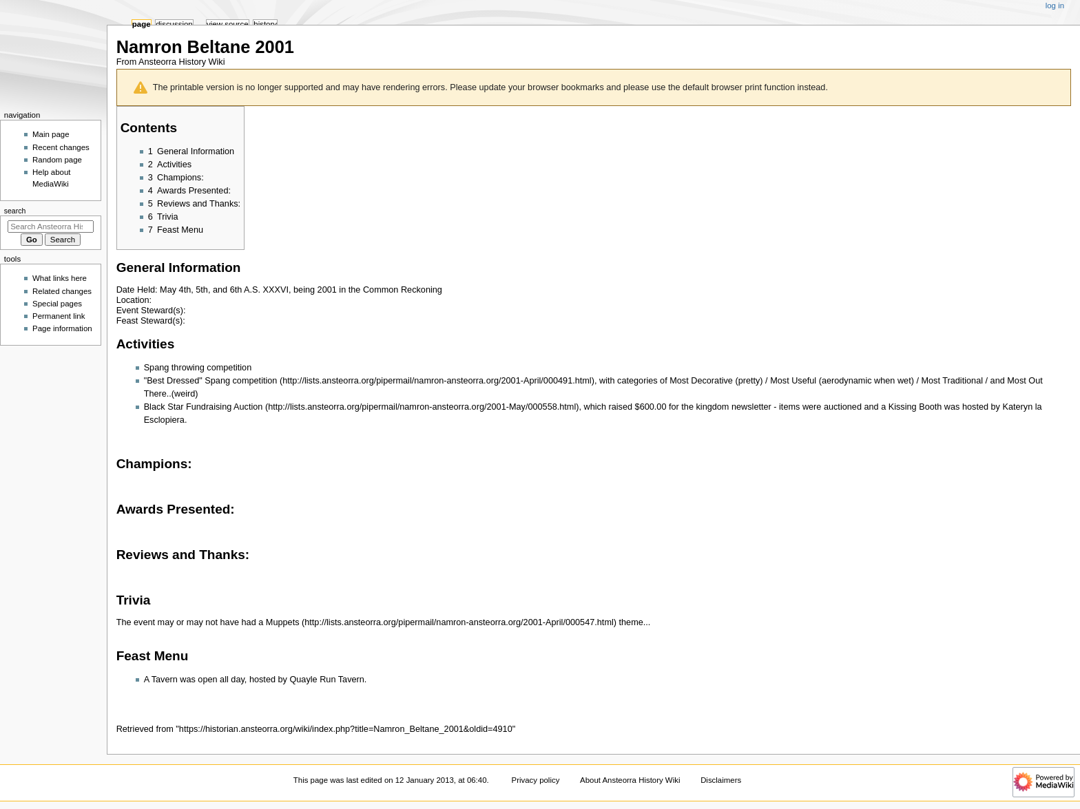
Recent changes (61, 147)
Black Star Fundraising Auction (203, 407)
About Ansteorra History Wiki (630, 780)
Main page (51, 134)
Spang (156, 367)
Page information (62, 328)
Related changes (62, 291)
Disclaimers (720, 780)
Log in (1055, 5)
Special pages (57, 304)
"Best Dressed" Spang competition (211, 381)
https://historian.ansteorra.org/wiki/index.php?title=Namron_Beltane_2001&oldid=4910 (345, 729)
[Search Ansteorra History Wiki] (51, 226)
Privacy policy (536, 780)
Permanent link (58, 316)
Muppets (283, 622)
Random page (57, 160)
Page (141, 24)
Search (15, 211)
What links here (59, 278)
